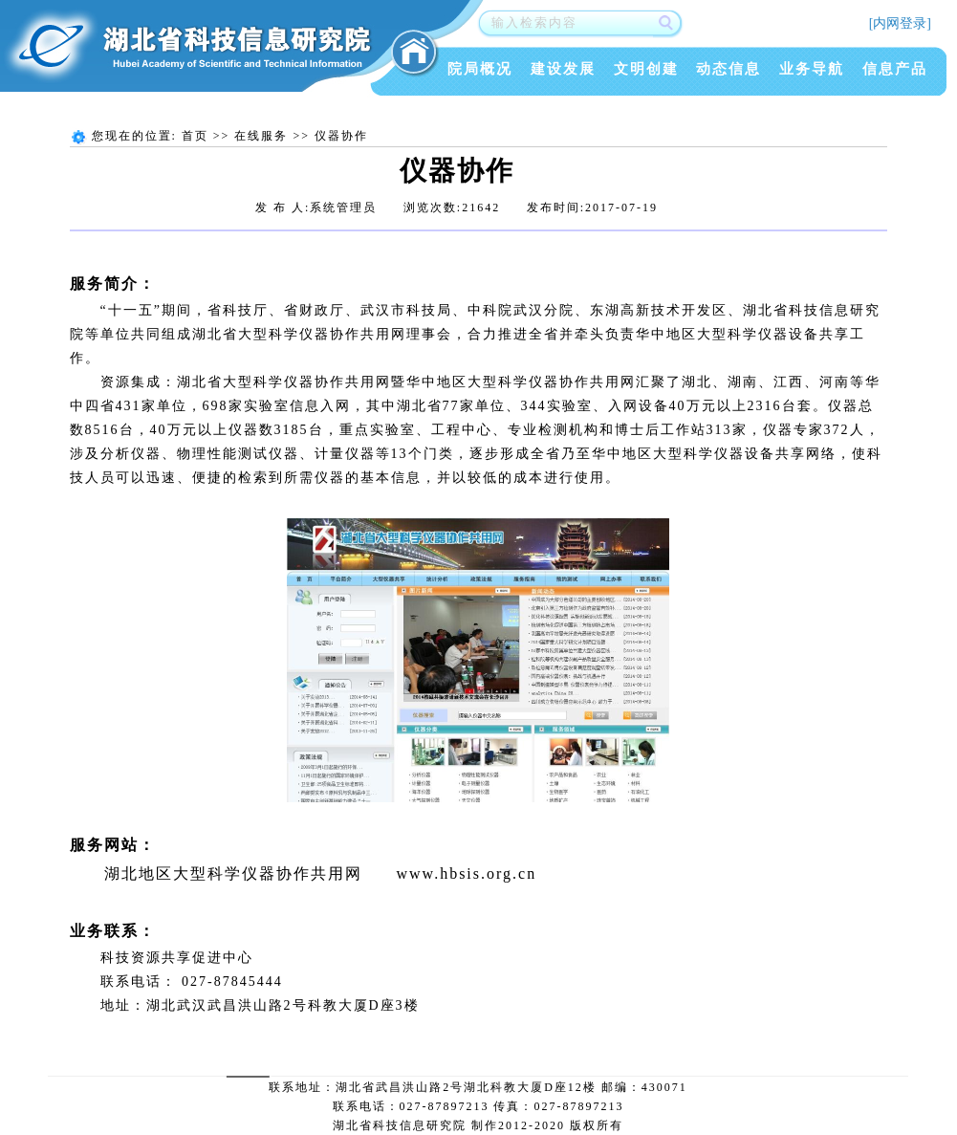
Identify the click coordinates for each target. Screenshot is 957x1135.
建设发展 (563, 68)
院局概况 (479, 68)
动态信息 (728, 68)
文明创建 (646, 68)
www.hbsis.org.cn (467, 873)
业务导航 (811, 68)
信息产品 (894, 68)
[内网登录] (900, 23)
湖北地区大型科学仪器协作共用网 (233, 873)
